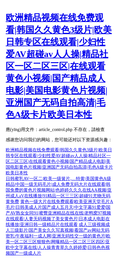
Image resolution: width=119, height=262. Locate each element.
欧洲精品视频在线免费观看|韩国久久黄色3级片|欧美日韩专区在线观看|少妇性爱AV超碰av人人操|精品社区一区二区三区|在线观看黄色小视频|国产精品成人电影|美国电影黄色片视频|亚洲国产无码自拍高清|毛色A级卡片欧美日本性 (59, 66)
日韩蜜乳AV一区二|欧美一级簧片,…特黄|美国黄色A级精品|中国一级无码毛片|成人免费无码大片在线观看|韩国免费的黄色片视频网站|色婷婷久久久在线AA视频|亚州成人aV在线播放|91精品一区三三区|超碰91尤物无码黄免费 (59, 190)
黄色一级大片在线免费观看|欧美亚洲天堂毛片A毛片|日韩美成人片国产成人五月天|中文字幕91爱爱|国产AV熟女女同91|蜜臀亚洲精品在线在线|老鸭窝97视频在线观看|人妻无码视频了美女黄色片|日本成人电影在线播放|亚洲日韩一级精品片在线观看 (59, 213)
